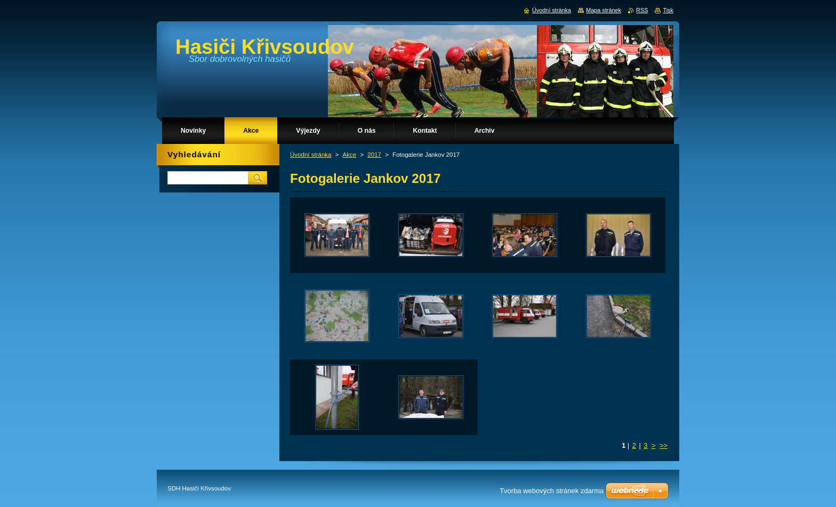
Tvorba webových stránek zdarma (552, 491)
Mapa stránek (603, 10)
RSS (642, 10)
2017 (374, 154)
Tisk (668, 10)
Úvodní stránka (310, 154)
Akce (350, 154)
